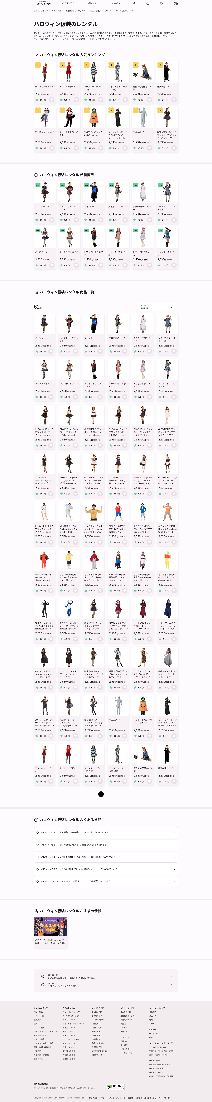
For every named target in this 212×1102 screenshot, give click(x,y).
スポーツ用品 (39, 1039)
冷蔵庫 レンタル (69, 1055)
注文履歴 (123, 1045)
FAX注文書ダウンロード (101, 1051)
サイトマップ (164, 1098)
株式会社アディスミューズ (159, 1064)
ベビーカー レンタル (71, 1039)
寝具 (35, 1023)
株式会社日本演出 (156, 1068)
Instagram (153, 1033)
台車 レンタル (68, 1047)
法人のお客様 (125, 1012)
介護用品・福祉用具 (42, 1055)
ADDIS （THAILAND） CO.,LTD (161, 1076)
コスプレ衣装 (39, 1027)
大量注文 (123, 1023)
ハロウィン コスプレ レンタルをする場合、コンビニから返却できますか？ (75, 881)
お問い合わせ (97, 1055)
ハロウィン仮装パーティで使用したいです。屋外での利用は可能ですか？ (75, 845)
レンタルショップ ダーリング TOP (48, 10)
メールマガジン (126, 1053)
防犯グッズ (38, 1058)
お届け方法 (96, 1031)
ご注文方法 (96, 1023)
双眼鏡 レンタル (69, 1058)
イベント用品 (39, 1015)
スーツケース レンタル (72, 1015)
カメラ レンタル (69, 1035)
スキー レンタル (69, 1043)
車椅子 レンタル (69, 1019)
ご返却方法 (96, 1035)
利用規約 (129, 1098)
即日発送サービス (127, 1015)
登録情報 (123, 1041)
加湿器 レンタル (69, 1027)
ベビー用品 (38, 1012)
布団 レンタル (68, 1031)
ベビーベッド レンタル (72, 1012)
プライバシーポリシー (97, 1098)
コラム (152, 1023)
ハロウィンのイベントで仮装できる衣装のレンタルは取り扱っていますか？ (76, 832)
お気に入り (124, 1031)
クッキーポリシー (116, 1098)
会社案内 (152, 1012)
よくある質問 (97, 1012)
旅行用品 (37, 1019)
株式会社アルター (156, 1072)
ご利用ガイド (97, 1015)
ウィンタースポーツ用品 (43, 1043)
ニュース (152, 1015)
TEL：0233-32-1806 (157, 1047)
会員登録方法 (97, 1047)
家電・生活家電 (40, 1035)
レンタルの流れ (98, 1019)
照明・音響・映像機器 (42, 1047)
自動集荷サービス (127, 1019)
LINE (151, 1037)
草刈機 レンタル (69, 1051)
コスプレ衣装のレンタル (99, 10)
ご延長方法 (96, 1039)
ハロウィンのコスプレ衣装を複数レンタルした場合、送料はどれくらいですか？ (78, 857)
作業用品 (37, 1051)
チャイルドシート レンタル (73, 1023)
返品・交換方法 (98, 1043)
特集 (151, 1019)
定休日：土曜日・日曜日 (159, 1055)
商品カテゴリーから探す (75, 10)
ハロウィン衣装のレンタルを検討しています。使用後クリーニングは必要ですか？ (79, 869)
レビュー (123, 1027)
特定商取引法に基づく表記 (145, 1098)
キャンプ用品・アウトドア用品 (46, 1031)
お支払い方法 (97, 1027)
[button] (175, 3)
